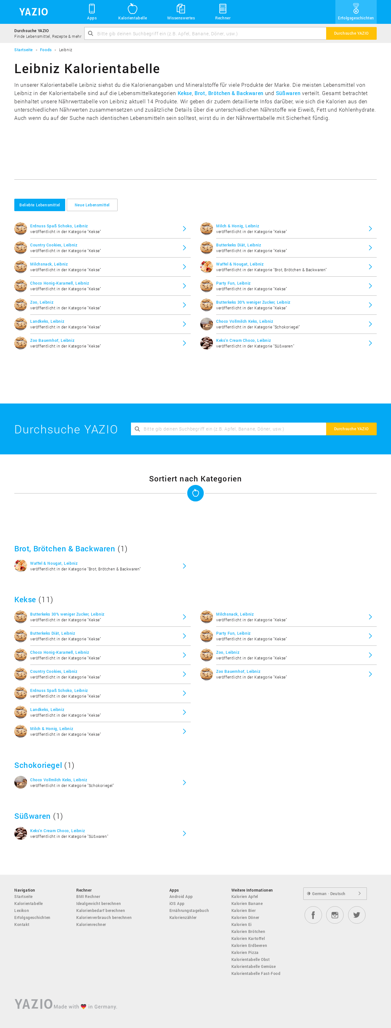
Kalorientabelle (132, 11)
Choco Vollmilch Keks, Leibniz (244, 321)
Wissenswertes (181, 11)
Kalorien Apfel (244, 896)
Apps (92, 11)
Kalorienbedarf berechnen (100, 910)
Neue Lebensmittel (92, 204)
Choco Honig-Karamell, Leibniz (59, 283)
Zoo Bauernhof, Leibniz (52, 340)
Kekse (185, 93)
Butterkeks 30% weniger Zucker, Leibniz (253, 302)
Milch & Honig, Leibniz (237, 225)
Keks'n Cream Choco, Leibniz (243, 340)
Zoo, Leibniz (41, 302)
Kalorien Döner (245, 917)
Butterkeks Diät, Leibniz (238, 244)
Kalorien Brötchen (248, 931)
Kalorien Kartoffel (248, 938)
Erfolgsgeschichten (356, 11)
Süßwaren (288, 93)
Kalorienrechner (91, 924)
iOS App (177, 903)
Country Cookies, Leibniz (53, 244)
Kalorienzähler (183, 917)
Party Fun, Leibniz (233, 283)
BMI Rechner (88, 896)
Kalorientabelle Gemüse (253, 966)
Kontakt (21, 924)
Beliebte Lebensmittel (39, 204)
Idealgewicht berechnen (98, 903)
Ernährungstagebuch (189, 910)
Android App (181, 896)
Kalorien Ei (241, 924)
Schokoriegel (38, 765)
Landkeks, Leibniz (47, 321)
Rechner (222, 11)
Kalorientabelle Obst (250, 959)
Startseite (23, 896)
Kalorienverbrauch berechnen (104, 917)
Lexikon (21, 910)
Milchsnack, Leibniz (49, 263)
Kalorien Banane (247, 903)
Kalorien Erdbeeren (249, 945)
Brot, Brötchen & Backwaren (229, 93)
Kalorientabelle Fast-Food (256, 973)
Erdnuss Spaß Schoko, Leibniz (59, 225)
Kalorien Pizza (245, 952)
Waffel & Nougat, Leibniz (240, 263)
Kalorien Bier (243, 910)
